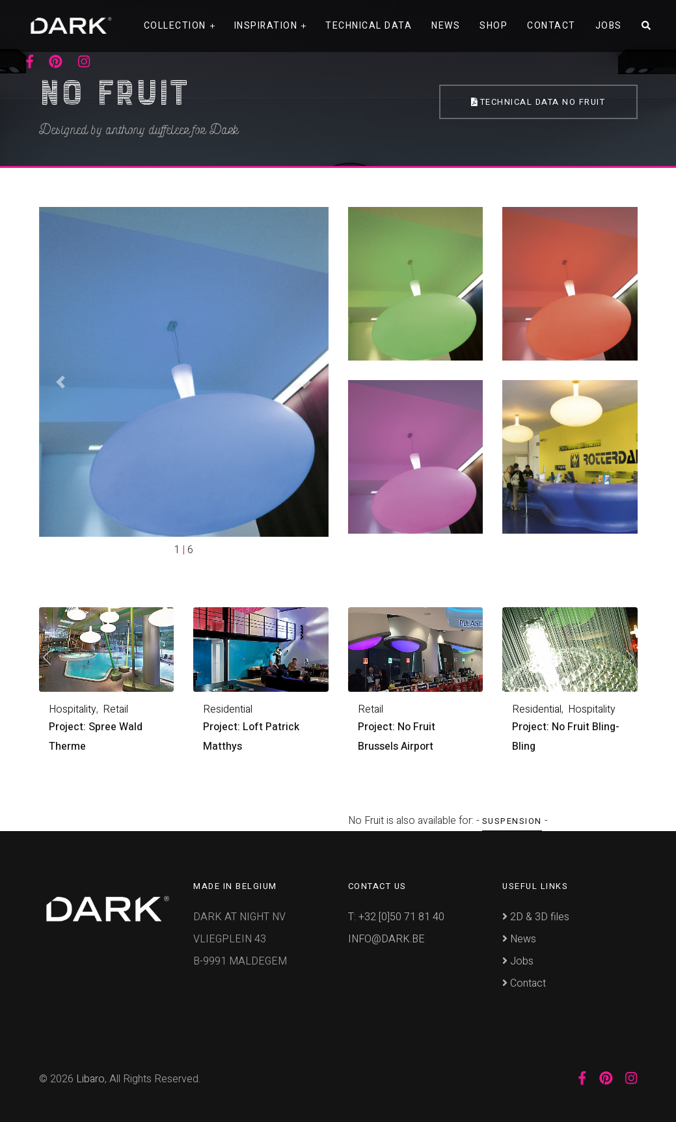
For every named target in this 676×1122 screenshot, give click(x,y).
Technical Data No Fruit (538, 102)
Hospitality (72, 709)
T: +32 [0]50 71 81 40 (396, 917)
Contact (551, 26)
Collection (175, 26)
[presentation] (47, 659)
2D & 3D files (535, 917)
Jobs (608, 26)
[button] (61, 382)
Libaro (90, 1079)
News (445, 26)
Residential (227, 709)
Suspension (512, 821)
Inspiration (266, 26)
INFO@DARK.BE (386, 939)
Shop (493, 26)
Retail (115, 709)
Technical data (368, 26)
